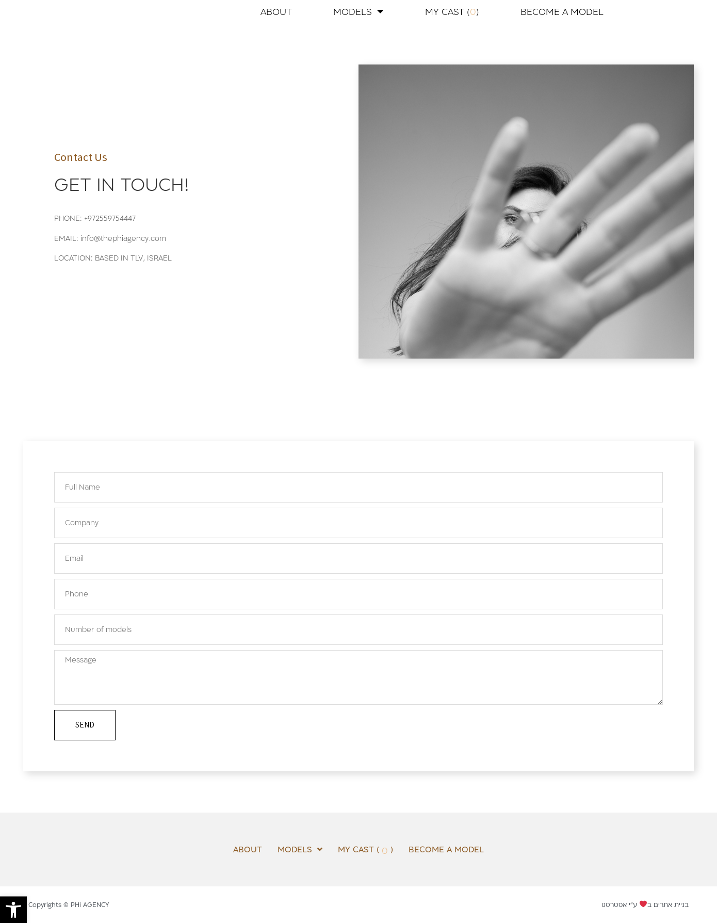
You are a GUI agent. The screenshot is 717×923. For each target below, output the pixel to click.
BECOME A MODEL (562, 11)
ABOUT (276, 11)
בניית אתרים (671, 904)
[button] (13, 909)
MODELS (358, 11)
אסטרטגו (614, 904)
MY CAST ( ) (452, 11)
